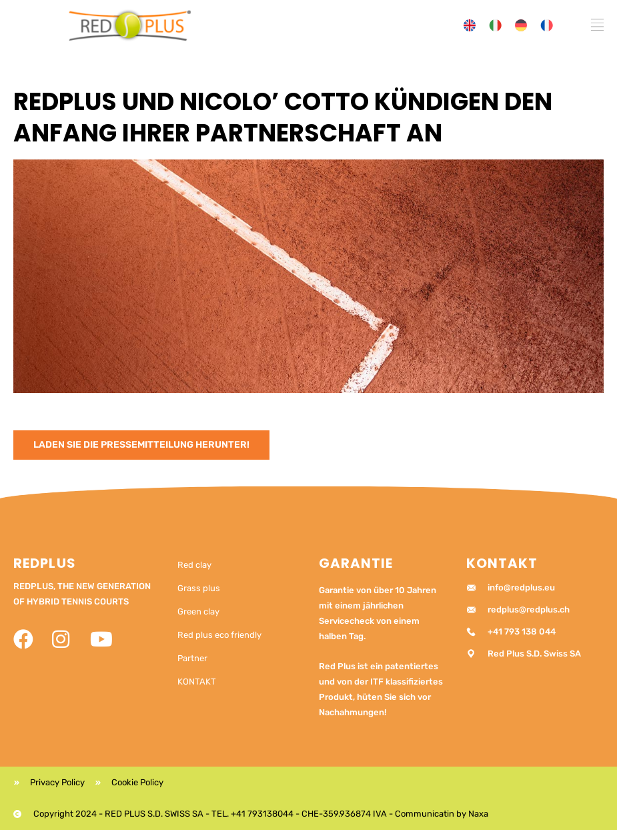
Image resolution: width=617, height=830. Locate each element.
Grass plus (198, 588)
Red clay (194, 565)
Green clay (198, 611)
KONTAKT (196, 682)
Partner (192, 658)
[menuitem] (469, 25)
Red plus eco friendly (219, 635)
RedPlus (44, 563)
